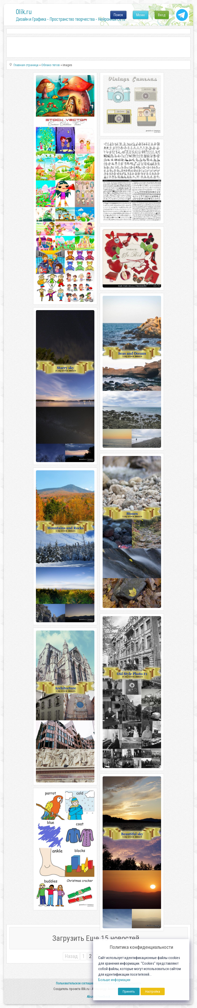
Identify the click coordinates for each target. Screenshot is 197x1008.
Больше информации (114, 980)
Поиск (118, 15)
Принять (129, 991)
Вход (161, 15)
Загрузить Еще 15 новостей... (98, 938)
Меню (140, 15)
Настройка (152, 991)
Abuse (91, 997)
